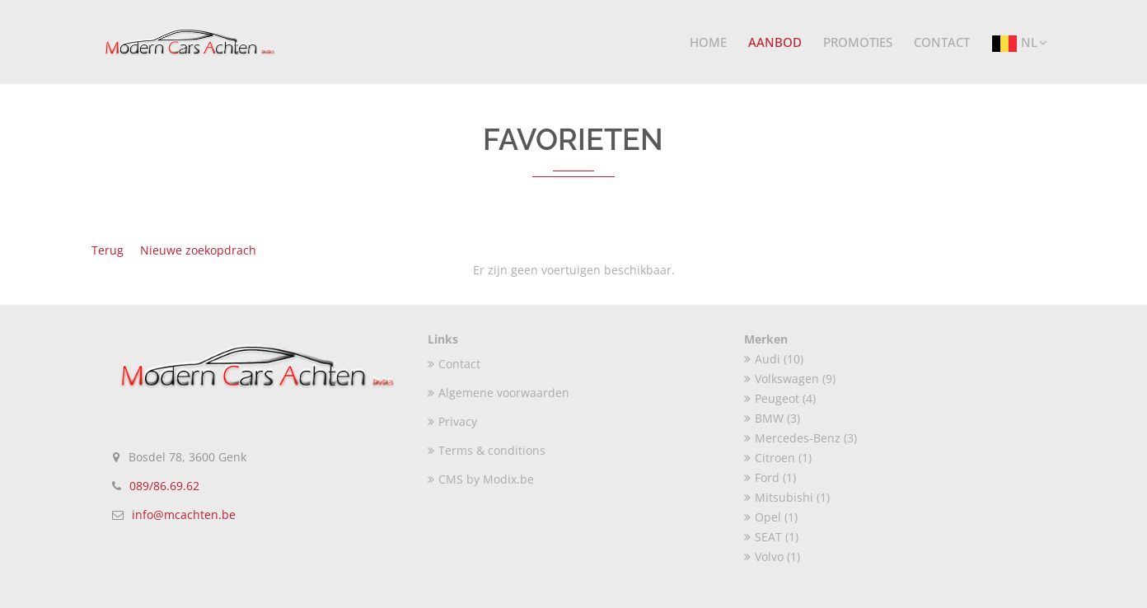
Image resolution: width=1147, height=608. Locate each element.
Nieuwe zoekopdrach (198, 250)
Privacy (452, 421)
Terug (107, 250)
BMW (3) (772, 418)
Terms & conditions (486, 450)
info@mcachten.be (184, 514)
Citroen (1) (778, 457)
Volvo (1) (772, 556)
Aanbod (775, 42)
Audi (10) (773, 359)
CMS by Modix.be (481, 479)
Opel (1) (771, 517)
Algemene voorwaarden (498, 392)
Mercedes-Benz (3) (800, 438)
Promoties (857, 42)
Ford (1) (770, 477)
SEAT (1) (771, 537)
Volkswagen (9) (790, 378)
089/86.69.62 (164, 485)
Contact (942, 42)
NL (1019, 43)
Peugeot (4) (780, 398)
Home (708, 42)
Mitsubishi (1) (787, 497)
